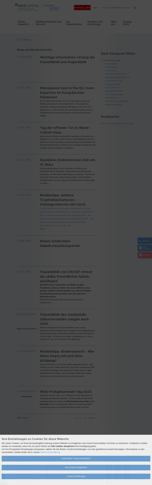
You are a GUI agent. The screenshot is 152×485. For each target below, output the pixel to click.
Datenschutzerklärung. (50, 452)
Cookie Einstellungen (76, 476)
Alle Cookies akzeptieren (76, 467)
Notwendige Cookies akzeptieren (76, 458)
